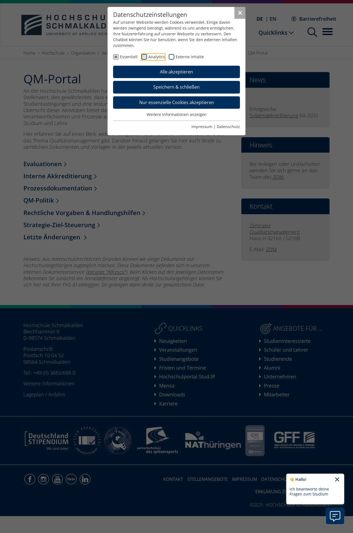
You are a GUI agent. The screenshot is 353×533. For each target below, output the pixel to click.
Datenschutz (228, 126)
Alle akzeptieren (176, 72)
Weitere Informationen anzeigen (177, 114)
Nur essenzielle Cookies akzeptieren (176, 102)
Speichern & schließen (176, 87)
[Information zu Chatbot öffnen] (335, 516)
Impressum (201, 126)
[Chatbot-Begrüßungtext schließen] (337, 480)
